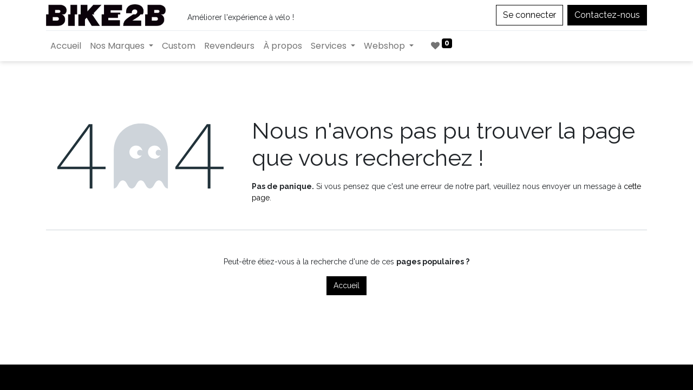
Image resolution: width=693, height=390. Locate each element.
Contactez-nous (607, 15)
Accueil (346, 285)
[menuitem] (66, 46)
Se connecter (529, 15)
